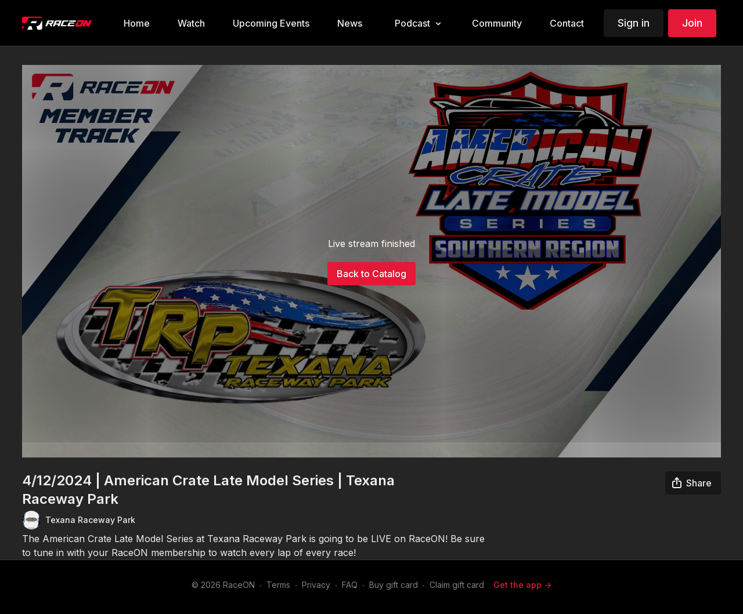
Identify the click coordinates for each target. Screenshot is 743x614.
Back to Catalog (371, 273)
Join (692, 23)
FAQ (350, 585)
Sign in (634, 23)
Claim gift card (457, 585)
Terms (278, 585)
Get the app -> (522, 585)
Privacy (316, 585)
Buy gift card (393, 585)
